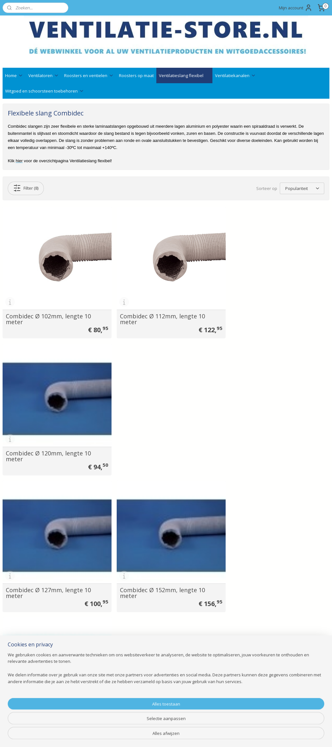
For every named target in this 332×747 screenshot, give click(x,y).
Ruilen (141, 674)
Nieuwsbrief (147, 660)
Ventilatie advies (152, 638)
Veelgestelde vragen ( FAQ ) (31, 652)
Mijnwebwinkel (240, 735)
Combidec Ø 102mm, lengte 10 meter (48, 316)
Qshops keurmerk (153, 652)
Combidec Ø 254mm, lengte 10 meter (48, 582)
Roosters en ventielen (89, 75)
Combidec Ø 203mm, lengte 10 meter (269, 449)
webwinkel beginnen (183, 735)
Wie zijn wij (14, 667)
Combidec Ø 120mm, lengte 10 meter (269, 316)
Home (14, 75)
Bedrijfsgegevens (21, 645)
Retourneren (148, 681)
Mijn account (295, 8)
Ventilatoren (43, 75)
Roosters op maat (136, 75)
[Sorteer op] (302, 188)
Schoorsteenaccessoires (94, 695)
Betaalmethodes (152, 667)
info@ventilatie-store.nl (231, 645)
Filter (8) (25, 188)
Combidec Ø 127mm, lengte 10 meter (48, 449)
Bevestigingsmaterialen (93, 703)
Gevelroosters (83, 660)
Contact (11, 638)
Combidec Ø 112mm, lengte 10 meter (158, 316)
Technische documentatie (162, 645)
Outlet (76, 710)
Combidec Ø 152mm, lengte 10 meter (158, 449)
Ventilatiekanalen (235, 75)
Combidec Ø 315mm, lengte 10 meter (158, 582)
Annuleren (145, 688)
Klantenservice (18, 660)
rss (158, 735)
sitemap (145, 735)
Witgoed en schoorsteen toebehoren (44, 91)
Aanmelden (284, 659)
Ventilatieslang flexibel (184, 75)
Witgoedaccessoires (90, 667)
